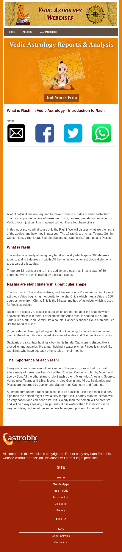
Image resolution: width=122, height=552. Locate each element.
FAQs (61, 529)
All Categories (48, 32)
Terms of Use (61, 497)
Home (12, 32)
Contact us (61, 542)
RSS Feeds (61, 490)
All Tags (27, 32)
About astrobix (61, 535)
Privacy (60, 510)
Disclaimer (61, 503)
